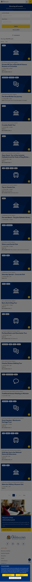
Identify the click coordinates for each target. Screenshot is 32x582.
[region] (15, 573)
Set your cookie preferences (15, 577)
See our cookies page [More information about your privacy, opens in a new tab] (23, 572)
